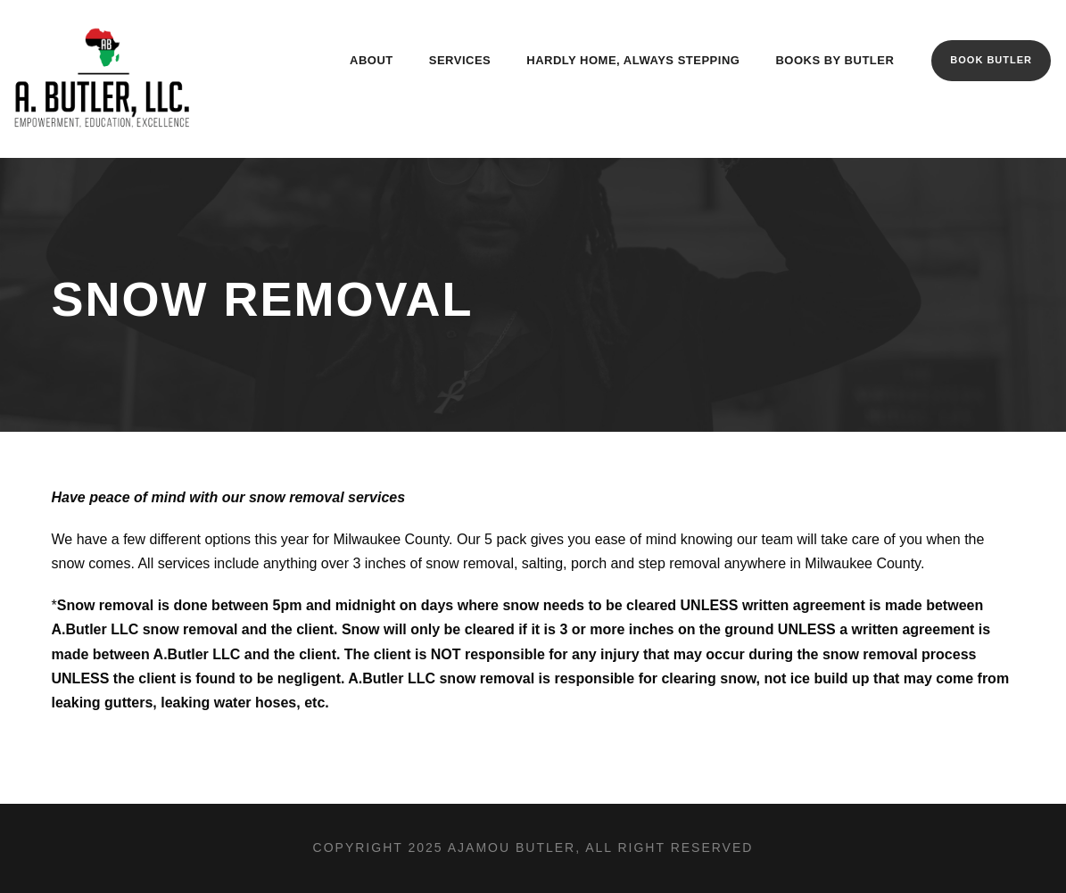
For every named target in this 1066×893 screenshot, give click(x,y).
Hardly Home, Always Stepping (633, 60)
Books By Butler (834, 60)
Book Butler (991, 59)
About (371, 60)
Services (460, 60)
